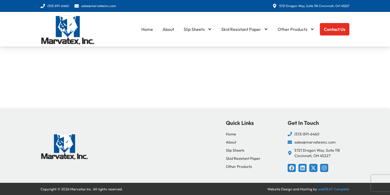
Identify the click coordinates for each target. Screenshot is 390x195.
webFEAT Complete (333, 189)
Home (147, 29)
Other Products (296, 29)
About (168, 29)
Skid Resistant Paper (244, 29)
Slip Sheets (198, 29)
